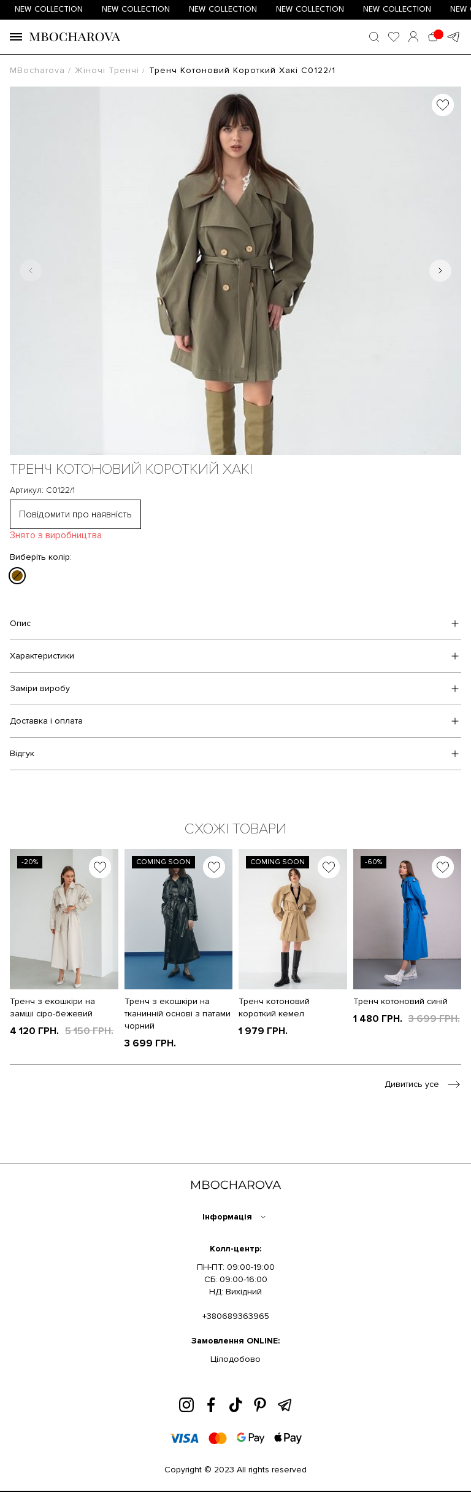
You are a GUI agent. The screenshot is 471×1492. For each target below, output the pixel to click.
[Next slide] (440, 271)
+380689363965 (235, 1316)
